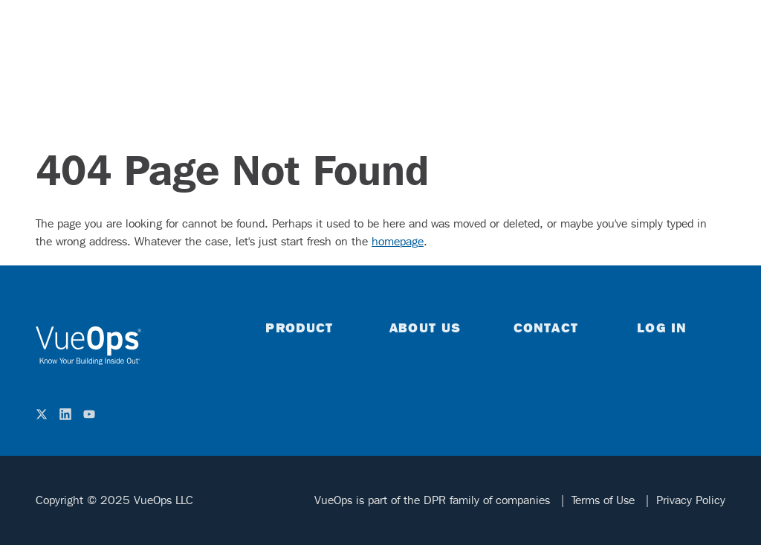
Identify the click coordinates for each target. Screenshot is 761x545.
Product (299, 327)
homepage (398, 241)
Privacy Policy (690, 500)
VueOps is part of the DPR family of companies (434, 500)
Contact (546, 327)
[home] (88, 346)
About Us (425, 327)
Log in (662, 327)
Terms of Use (604, 500)
